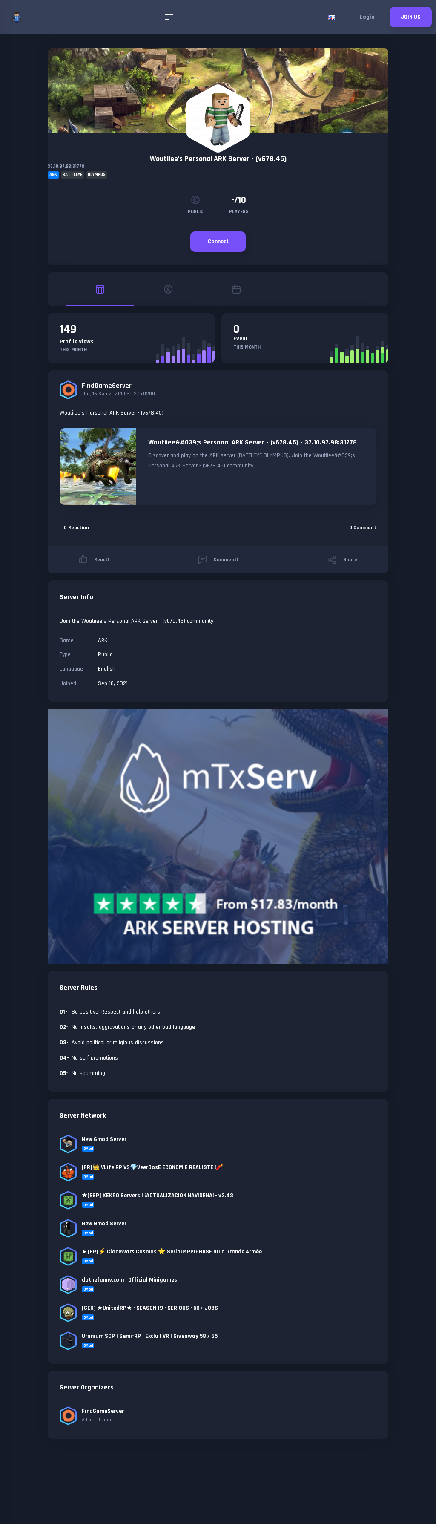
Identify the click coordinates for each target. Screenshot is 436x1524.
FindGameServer (107, 385)
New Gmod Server (104, 1139)
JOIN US (411, 17)
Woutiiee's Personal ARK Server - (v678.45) (218, 159)
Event (240, 339)
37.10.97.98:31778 (66, 167)
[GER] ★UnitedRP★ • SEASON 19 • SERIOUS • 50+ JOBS (150, 1308)
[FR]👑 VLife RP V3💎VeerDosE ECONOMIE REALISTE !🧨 (152, 1167)
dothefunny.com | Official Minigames (129, 1280)
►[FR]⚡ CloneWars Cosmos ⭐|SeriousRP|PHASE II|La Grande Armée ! (173, 1252)
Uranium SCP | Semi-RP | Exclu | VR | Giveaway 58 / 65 (150, 1336)
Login (367, 17)
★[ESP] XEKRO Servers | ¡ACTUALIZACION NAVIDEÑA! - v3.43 (157, 1195)
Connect (218, 241)
